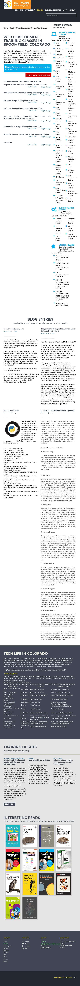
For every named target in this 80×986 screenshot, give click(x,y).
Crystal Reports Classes (58, 126)
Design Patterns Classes (58, 140)
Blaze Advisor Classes (58, 79)
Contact (72, 10)
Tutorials (6, 952)
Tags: (15, 331)
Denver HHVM (9, 682)
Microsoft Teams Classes (58, 238)
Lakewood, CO (58, 772)
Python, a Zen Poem (11, 410)
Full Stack (27, 682)
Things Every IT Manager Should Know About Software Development (58, 330)
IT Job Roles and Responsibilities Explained (57, 410)
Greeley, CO (66, 779)
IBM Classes (59, 177)
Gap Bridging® (7, 946)
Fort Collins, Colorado (61, 783)
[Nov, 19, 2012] (8, 331)
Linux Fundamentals (62, 256)
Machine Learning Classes (71, 51)
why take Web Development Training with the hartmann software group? (14, 762)
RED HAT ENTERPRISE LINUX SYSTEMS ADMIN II (62, 282)
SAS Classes (72, 137)
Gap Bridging (30, 10)
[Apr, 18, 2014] (7, 413)
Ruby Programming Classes (72, 131)
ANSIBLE (58, 273)
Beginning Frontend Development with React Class (23, 108)
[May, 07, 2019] (45, 333)
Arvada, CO (65, 774)
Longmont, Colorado (61, 768)
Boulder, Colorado (60, 781)
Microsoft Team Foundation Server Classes (72, 82)
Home (6, 28)
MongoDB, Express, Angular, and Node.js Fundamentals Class (27, 134)
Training (40, 10)
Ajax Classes (59, 58)
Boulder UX (19, 682)
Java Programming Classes (60, 182)
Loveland (60, 785)
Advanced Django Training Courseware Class (21, 101)
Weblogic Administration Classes (73, 193)
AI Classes (58, 54)
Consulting (19, 10)
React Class (8, 142)
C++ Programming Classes (60, 102)
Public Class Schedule (53, 10)
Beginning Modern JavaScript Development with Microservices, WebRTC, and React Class (27, 117)
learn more (9, 804)
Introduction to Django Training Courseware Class (23, 126)
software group (63, 977)
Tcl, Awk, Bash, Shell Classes (71, 159)
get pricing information (38, 75)
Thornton (68, 770)
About (65, 10)
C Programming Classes (60, 86)
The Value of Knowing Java (14, 329)
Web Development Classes (72, 178)
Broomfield (57, 779)
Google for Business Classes (71, 221)
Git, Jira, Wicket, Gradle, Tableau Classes (58, 169)
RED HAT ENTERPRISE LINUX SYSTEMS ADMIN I (62, 294)
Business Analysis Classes (58, 221)
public (46, 56)
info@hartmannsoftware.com (51, 944)
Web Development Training (21, 62)
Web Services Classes (71, 185)
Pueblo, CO (71, 781)
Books (5, 961)
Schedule (6, 948)
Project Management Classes (72, 236)
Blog (5, 954)
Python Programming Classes (72, 123)
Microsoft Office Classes (71, 228)
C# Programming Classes (60, 94)
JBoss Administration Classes (60, 190)
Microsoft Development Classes (72, 64)
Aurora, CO (70, 776)
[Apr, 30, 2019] (45, 413)
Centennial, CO (58, 770)
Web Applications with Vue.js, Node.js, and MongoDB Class (26, 93)
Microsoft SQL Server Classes (72, 72)
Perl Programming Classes (72, 116)
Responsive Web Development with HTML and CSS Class (25, 85)
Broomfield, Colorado (39, 28)
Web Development (23, 28)
